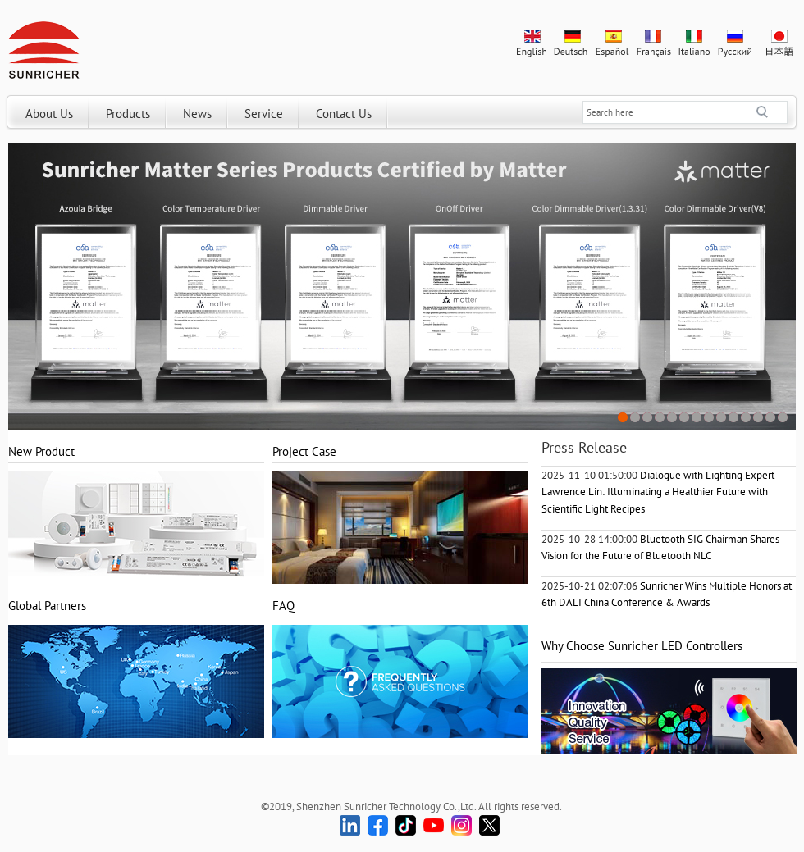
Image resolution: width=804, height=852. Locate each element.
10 (734, 417)
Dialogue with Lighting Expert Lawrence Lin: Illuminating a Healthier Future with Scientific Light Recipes (657, 491)
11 (746, 417)
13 (770, 417)
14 (783, 417)
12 (758, 417)
